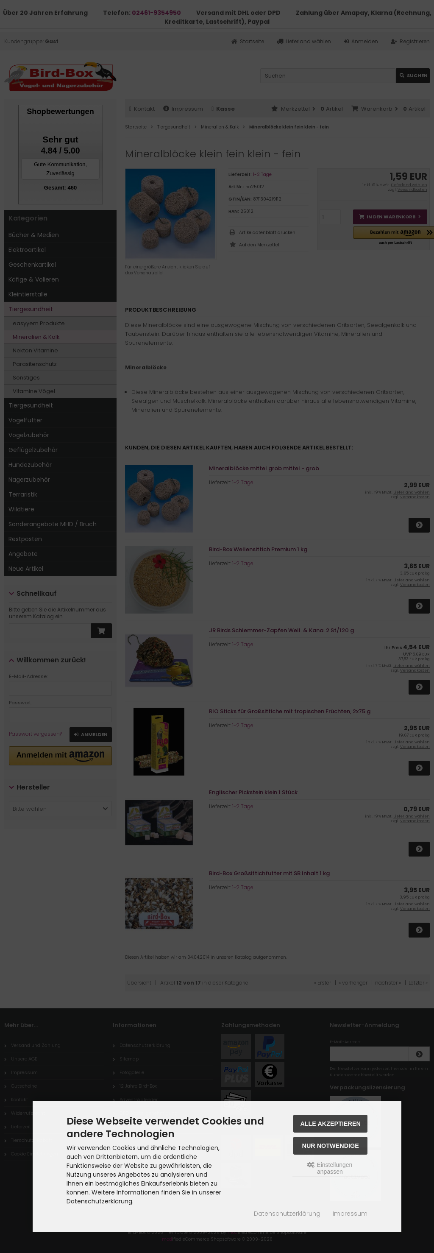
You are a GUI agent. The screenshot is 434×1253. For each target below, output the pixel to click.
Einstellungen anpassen (329, 1168)
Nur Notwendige (330, 1145)
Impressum (350, 1213)
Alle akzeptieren (330, 1123)
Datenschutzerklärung (287, 1213)
